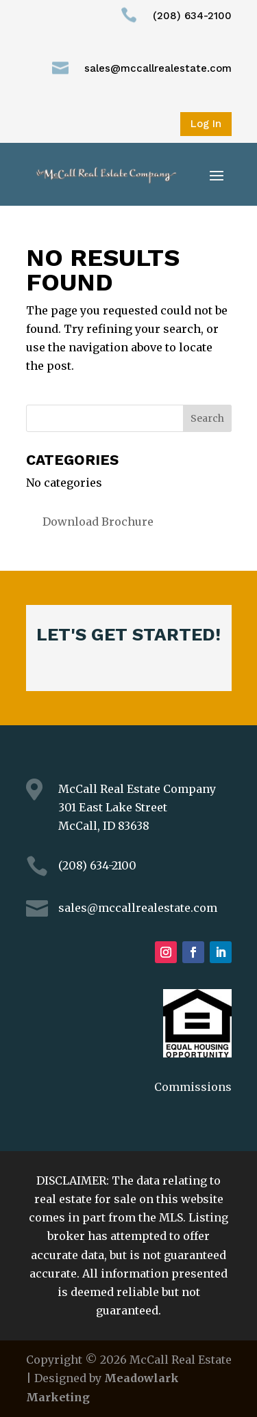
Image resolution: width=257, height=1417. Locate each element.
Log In (206, 124)
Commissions (193, 1087)
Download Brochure (98, 521)
